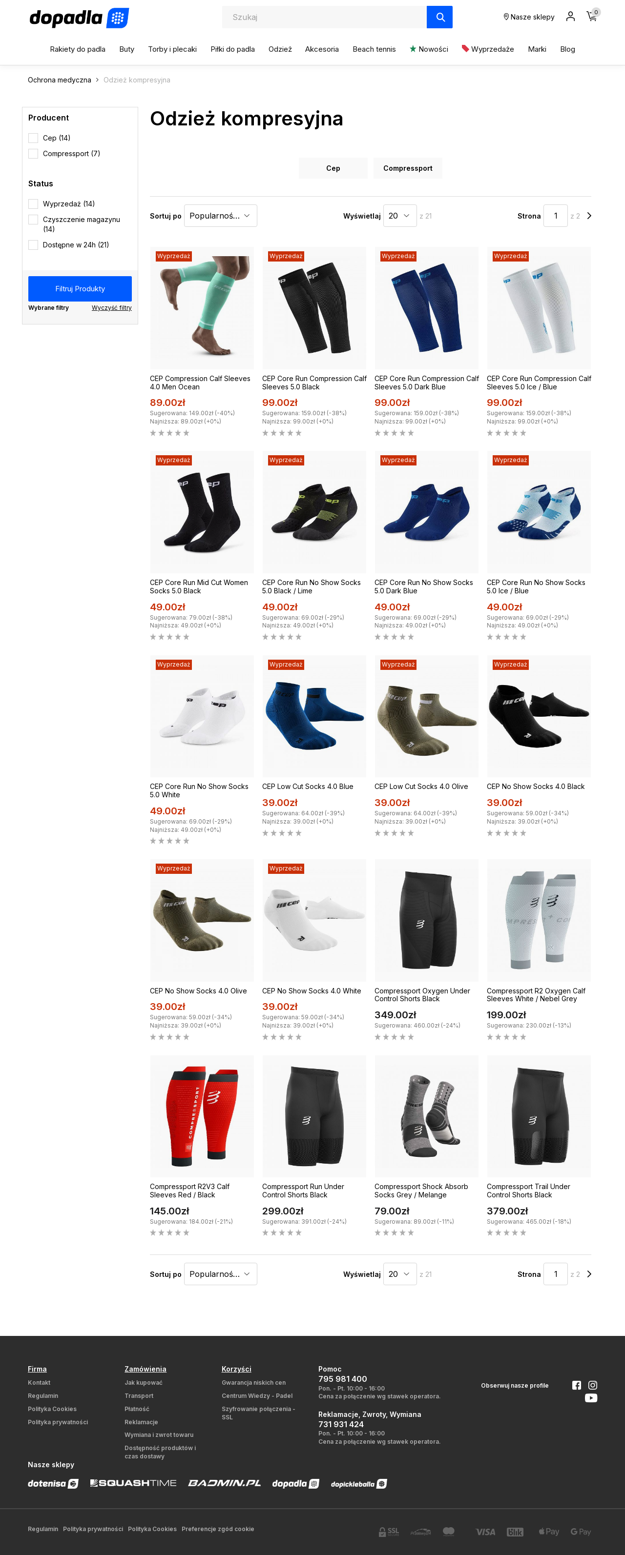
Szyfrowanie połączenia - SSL (258, 1413)
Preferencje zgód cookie (218, 1529)
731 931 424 (341, 1424)
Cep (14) (57, 138)
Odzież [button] (280, 49)
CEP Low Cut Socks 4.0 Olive (421, 786)
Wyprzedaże (488, 49)
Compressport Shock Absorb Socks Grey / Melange (421, 1190)
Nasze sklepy (529, 17)
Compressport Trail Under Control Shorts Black (528, 1190)
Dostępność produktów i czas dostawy (160, 1452)
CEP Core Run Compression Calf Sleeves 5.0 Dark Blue (427, 382)
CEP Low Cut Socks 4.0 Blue (308, 786)
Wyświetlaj (362, 216)
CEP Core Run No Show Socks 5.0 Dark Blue (424, 586)
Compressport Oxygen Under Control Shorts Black (422, 995)
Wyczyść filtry (112, 307)
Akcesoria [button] (322, 49)
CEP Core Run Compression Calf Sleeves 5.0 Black (314, 382)
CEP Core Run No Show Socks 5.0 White (199, 790)
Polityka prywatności (58, 1422)
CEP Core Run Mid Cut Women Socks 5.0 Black (199, 586)
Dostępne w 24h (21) (76, 245)
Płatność (137, 1409)
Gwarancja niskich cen (254, 1382)
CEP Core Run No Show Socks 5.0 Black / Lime (311, 586)
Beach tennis (374, 49)
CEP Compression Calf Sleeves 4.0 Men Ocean (200, 382)
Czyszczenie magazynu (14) (81, 224)
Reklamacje (141, 1422)
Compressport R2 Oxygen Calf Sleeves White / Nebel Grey (536, 995)
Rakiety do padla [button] (77, 49)
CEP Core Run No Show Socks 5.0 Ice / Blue (536, 586)
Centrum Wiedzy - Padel (257, 1395)
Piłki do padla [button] (232, 49)
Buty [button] (126, 49)
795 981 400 (342, 1379)
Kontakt (39, 1382)
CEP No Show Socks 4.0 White (311, 991)
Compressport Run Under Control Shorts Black (303, 1190)
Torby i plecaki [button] (172, 49)
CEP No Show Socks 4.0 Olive (198, 991)
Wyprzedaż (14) (69, 204)
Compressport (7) (72, 153)
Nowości (429, 49)
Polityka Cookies (52, 1409)
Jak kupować (144, 1382)
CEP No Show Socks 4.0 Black (536, 786)
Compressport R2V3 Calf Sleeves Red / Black (189, 1190)
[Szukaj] (440, 17)
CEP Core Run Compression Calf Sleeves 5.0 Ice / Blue (539, 382)
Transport (139, 1395)
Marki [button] (537, 49)
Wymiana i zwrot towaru (159, 1434)
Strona (529, 216)
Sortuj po (166, 216)
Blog (567, 49)
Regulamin (43, 1395)
